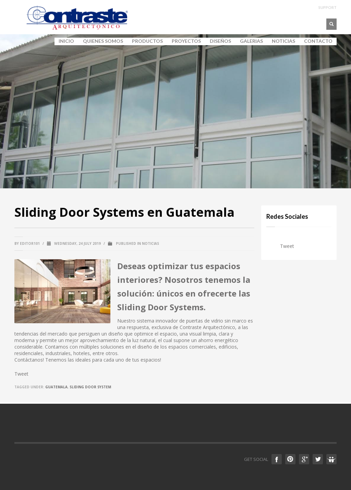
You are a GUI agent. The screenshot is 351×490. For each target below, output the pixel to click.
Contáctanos (28, 359)
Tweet (21, 373)
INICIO (66, 41)
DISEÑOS (220, 41)
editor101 (30, 243)
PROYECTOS (186, 41)
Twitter (318, 459)
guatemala (56, 387)
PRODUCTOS (145, 41)
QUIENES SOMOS (101, 41)
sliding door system (90, 387)
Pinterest (290, 459)
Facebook (276, 459)
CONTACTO (318, 41)
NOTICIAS (283, 41)
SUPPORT (327, 7)
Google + (304, 459)
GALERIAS (249, 41)
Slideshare (331, 459)
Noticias (150, 243)
